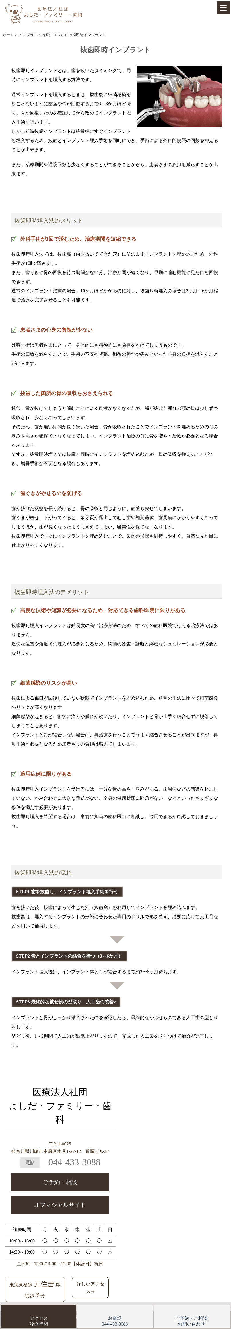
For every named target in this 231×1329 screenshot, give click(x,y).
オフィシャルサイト (60, 1205)
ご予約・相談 (60, 1182)
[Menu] (223, 7)
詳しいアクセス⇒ (90, 1287)
